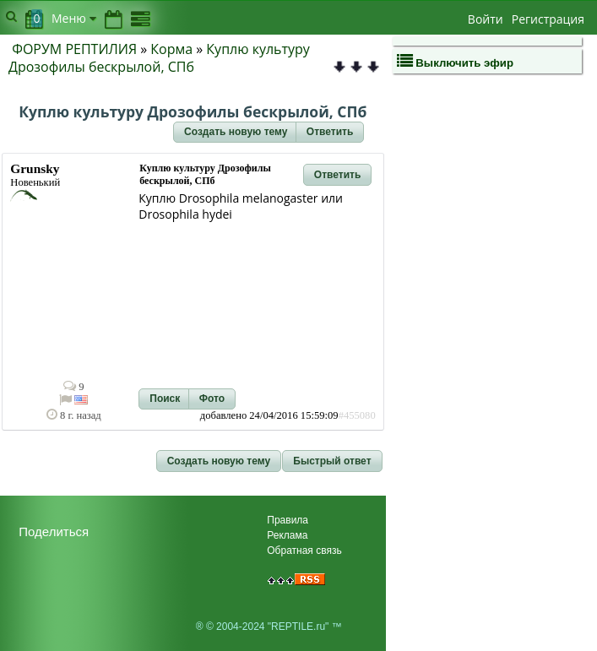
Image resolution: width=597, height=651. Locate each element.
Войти (485, 19)
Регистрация (548, 19)
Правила (287, 520)
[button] (235, 133)
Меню (74, 18)
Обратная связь (304, 550)
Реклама (287, 535)
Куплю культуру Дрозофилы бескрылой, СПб (159, 58)
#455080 (357, 415)
